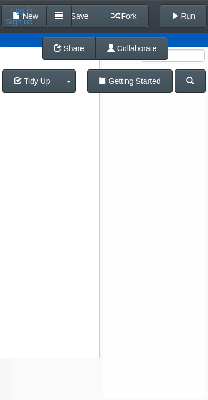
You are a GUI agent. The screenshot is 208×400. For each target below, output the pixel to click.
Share (69, 48)
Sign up (19, 21)
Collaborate (132, 48)
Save (75, 16)
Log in (22, 10)
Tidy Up (32, 81)
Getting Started (130, 81)
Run (183, 16)
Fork (124, 16)
